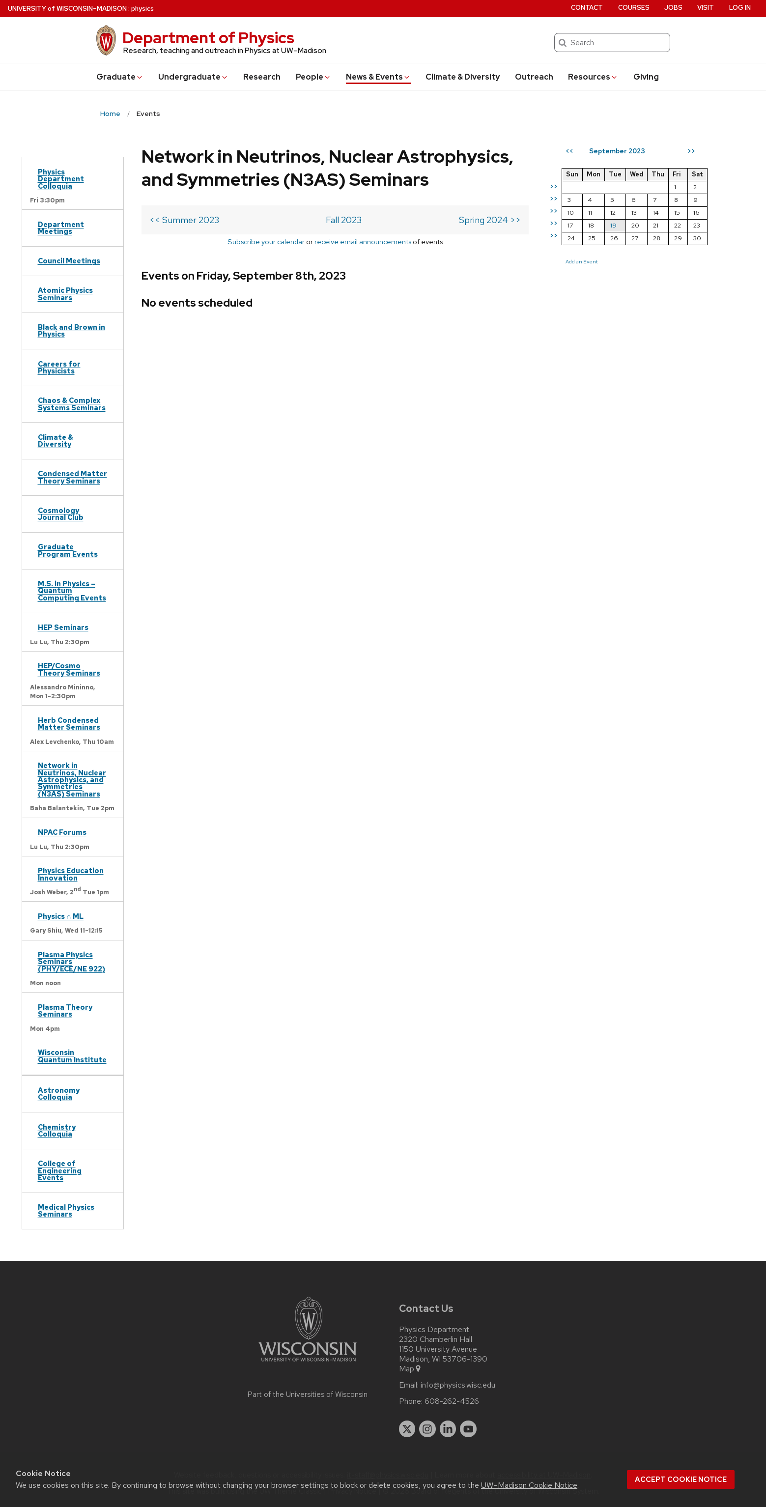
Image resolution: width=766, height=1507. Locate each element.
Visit (705, 7)
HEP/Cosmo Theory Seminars (69, 669)
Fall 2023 (344, 220)
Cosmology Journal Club (61, 514)
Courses (634, 7)
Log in (740, 7)
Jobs (673, 7)
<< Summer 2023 (184, 220)
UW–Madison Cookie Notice (529, 1485)
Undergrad (193, 77)
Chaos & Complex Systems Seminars (72, 404)
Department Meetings (61, 228)
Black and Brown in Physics (71, 330)
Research (262, 77)
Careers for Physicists (59, 367)
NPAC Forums (62, 832)
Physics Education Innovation (71, 874)
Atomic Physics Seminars (65, 293)
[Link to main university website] (307, 1363)
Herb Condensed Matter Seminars (69, 723)
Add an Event (582, 261)
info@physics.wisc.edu (458, 1385)
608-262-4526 (452, 1401)
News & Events (378, 77)
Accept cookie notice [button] (681, 1479)
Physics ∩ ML (61, 916)
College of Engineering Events (60, 1170)
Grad (119, 77)
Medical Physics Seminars (66, 1210)
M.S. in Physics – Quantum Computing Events (72, 590)
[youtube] (468, 1429)
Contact (587, 7)
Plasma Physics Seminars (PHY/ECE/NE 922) (71, 961)
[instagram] (427, 1429)
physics (142, 8)
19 (613, 225)
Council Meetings (69, 260)
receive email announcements (362, 241)
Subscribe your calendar (266, 241)
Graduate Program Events (68, 550)
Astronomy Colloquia (59, 1093)
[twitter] (407, 1429)
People (313, 77)
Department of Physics (208, 37)
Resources (593, 77)
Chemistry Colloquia (57, 1130)
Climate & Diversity (463, 77)
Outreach (534, 77)
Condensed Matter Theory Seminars (72, 477)
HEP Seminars (63, 627)
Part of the (308, 1394)
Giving (646, 77)
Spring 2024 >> (490, 220)
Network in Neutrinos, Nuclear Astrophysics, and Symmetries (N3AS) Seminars (72, 779)
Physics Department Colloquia (61, 179)
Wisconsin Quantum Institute (72, 1056)
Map (410, 1369)
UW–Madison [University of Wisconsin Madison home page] (67, 8)
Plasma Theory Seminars (65, 1010)
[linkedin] (448, 1429)
